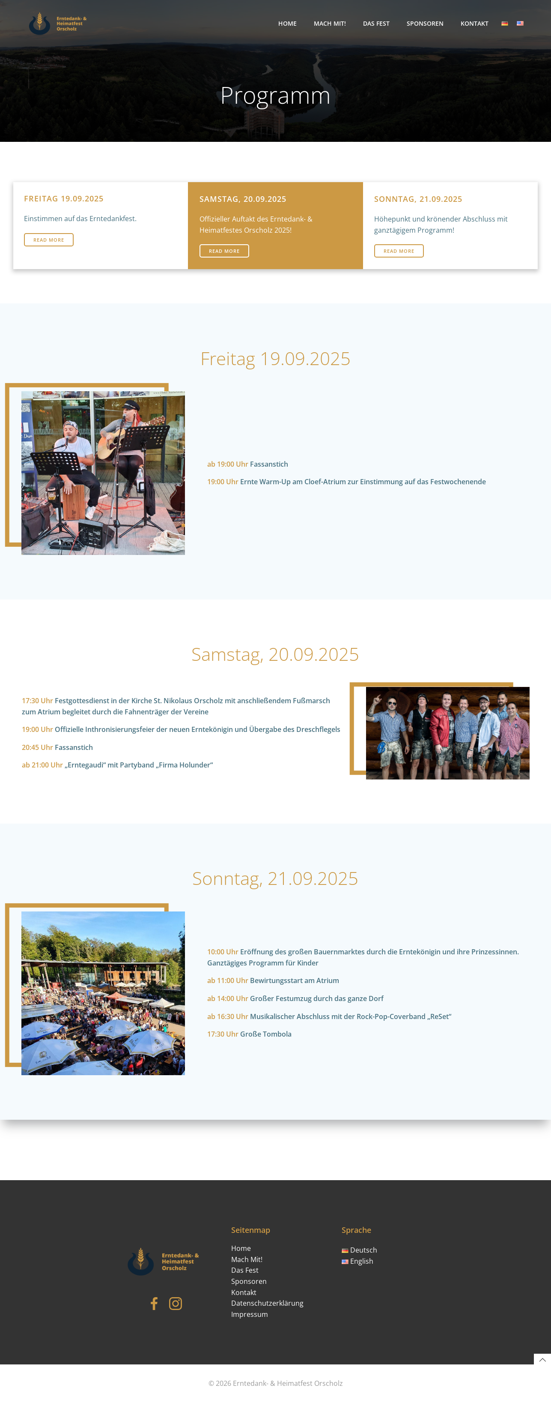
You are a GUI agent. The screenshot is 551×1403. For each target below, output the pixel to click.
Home (289, 23)
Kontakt (476, 23)
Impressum (251, 1308)
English (359, 1255)
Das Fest (378, 23)
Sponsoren (426, 23)
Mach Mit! (332, 23)
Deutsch (361, 1244)
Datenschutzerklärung (269, 1297)
